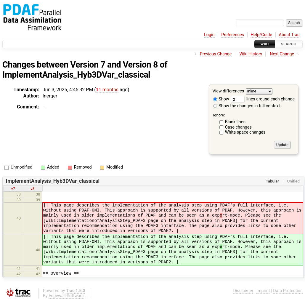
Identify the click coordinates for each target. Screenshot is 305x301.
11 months (107, 89)
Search (288, 44)
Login (209, 34)
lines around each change (263, 99)
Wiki (264, 44)
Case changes (238, 127)
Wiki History (251, 54)
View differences (228, 91)
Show (221, 99)
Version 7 (87, 65)
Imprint (263, 290)
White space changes (245, 132)
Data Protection (288, 290)
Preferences (232, 34)
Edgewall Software (66, 295)
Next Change (282, 54)
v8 (32, 188)
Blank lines (235, 121)
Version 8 (140, 65)
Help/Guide (261, 34)
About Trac (289, 34)
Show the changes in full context (246, 105)
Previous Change (216, 54)
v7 (13, 188)
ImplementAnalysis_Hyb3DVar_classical (76, 75)
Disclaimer (243, 290)
